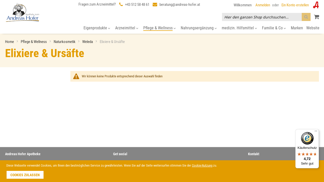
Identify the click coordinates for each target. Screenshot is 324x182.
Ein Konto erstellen (295, 5)
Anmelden (262, 5)
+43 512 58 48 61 (137, 4)
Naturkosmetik (65, 41)
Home (10, 41)
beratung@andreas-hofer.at (179, 4)
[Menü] (316, 132)
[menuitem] (97, 28)
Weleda (88, 41)
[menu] (162, 28)
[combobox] (266, 17)
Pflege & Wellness (34, 41)
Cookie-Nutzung (202, 165)
